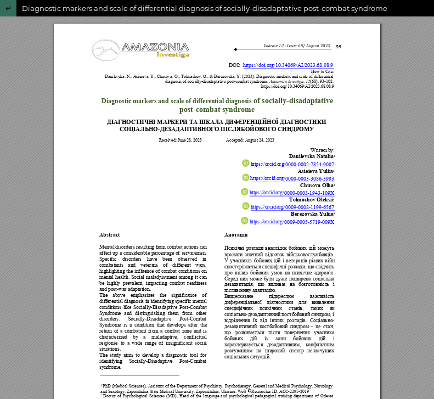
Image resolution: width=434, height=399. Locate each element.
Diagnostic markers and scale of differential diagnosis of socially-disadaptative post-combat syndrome (204, 8)
